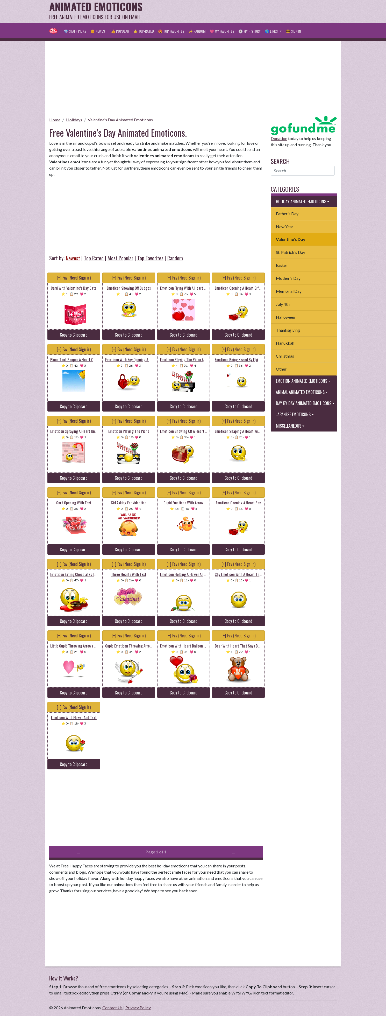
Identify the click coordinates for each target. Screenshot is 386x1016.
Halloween (285, 317)
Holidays (74, 119)
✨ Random (196, 31)
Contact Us (112, 1007)
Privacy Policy (138, 1007)
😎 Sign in (293, 31)
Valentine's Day (290, 239)
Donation (279, 138)
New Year (284, 226)
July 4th (283, 304)
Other (281, 368)
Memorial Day (289, 291)
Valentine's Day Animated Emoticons (120, 119)
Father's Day (287, 213)
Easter (281, 265)
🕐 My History (249, 31)
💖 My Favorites (222, 31)
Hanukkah (285, 342)
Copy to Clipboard (74, 335)
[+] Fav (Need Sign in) (74, 278)
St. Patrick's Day (290, 252)
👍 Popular (120, 31)
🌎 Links (271, 31)
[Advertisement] (242, 11)
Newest (73, 258)
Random (175, 258)
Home (54, 119)
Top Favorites (150, 258)
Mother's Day (288, 278)
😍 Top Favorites (171, 31)
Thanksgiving (288, 330)
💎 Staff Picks (75, 31)
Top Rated (94, 258)
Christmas (285, 355)
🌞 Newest (98, 31)
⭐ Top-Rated (143, 31)
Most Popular (120, 258)
